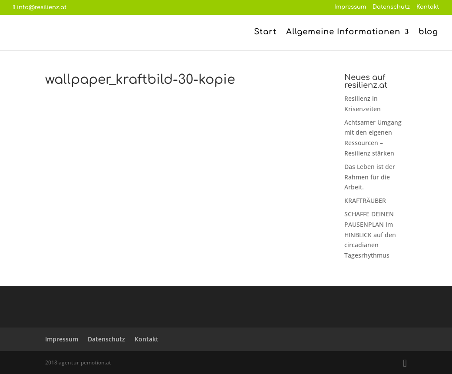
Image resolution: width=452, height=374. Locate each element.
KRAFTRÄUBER (365, 200)
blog (428, 32)
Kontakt (427, 7)
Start (265, 32)
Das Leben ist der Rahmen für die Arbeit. (369, 177)
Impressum (350, 7)
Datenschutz (391, 7)
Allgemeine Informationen (343, 32)
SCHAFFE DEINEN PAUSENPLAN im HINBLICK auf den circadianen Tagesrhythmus (370, 234)
